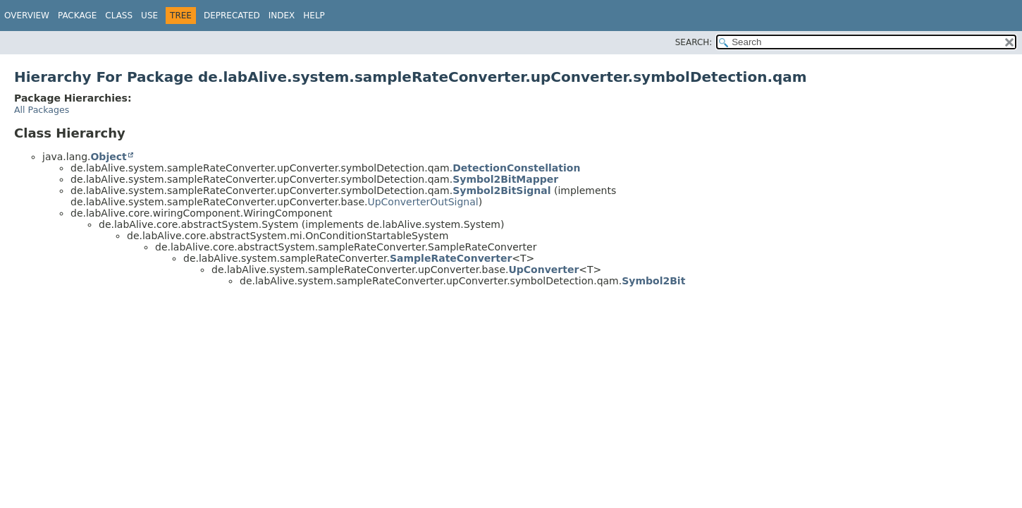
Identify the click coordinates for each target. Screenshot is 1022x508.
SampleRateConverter (451, 258)
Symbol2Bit (653, 280)
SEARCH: (694, 42)
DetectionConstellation (516, 168)
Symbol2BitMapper (505, 179)
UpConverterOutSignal (422, 201)
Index (282, 15)
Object (108, 156)
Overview (26, 15)
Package (77, 15)
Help (314, 15)
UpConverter (543, 269)
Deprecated (232, 15)
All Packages (41, 109)
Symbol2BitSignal (501, 190)
